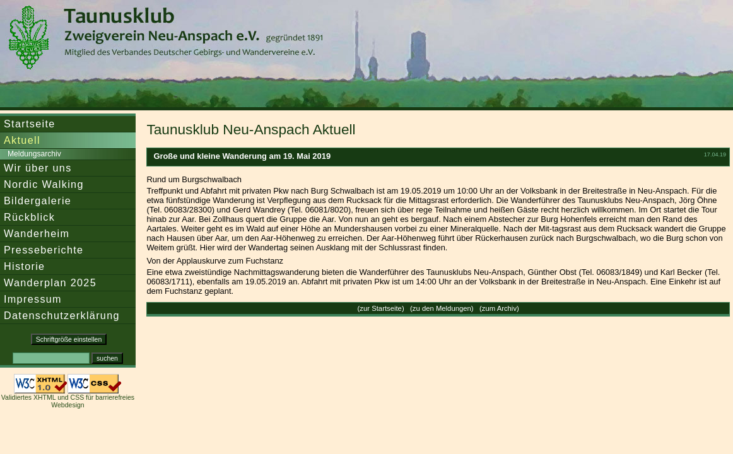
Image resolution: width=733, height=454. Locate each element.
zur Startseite (381, 308)
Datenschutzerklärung (62, 315)
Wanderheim (36, 233)
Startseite (30, 123)
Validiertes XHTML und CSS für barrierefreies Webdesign (67, 401)
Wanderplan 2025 (50, 282)
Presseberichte (43, 249)
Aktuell (22, 140)
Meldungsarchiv (34, 153)
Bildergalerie (37, 200)
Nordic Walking (44, 184)
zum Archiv (499, 308)
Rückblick (29, 217)
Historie (24, 266)
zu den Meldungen (442, 308)
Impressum (33, 299)
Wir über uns (38, 167)
